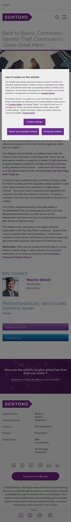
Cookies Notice (48, 93)
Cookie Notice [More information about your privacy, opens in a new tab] (28, 113)
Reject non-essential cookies (23, 131)
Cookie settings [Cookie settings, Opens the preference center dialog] (34, 122)
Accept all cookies (53, 131)
